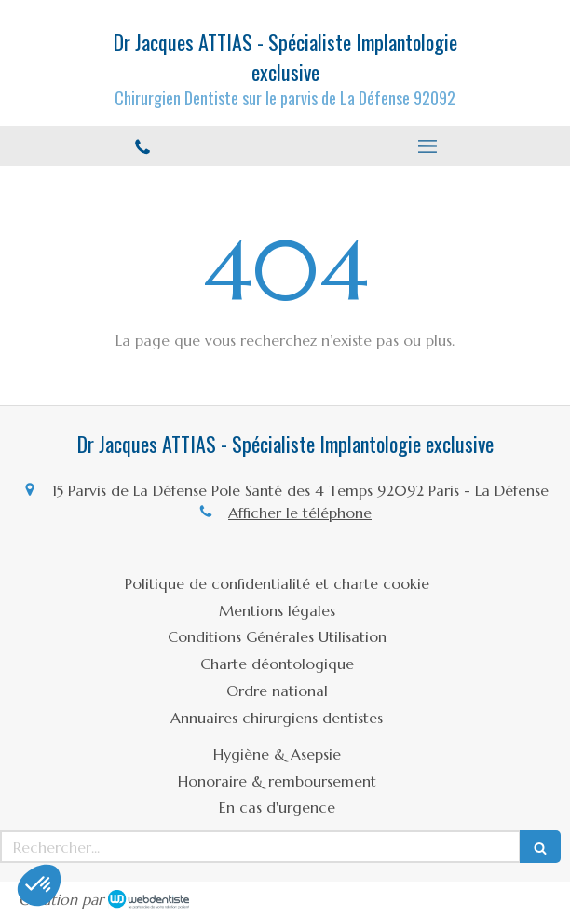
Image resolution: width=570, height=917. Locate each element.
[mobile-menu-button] (427, 146)
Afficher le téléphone (300, 512)
